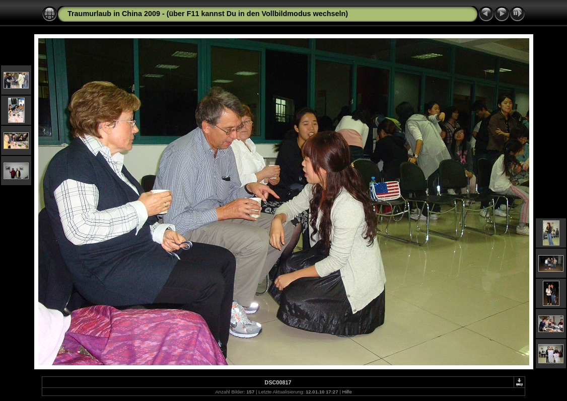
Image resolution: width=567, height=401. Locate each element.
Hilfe (346, 391)
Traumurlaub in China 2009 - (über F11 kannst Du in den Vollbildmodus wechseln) (207, 14)
